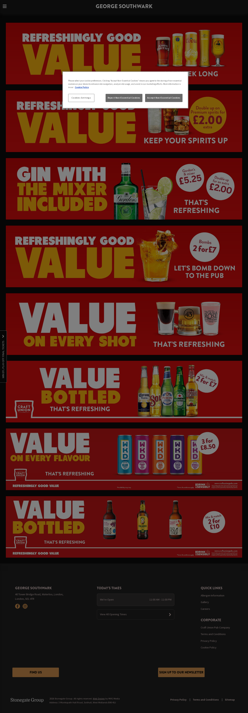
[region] (125, 90)
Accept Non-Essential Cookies (163, 97)
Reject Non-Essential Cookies (124, 97)
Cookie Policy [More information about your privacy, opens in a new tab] (82, 87)
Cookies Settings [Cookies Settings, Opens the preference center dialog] (81, 97)
